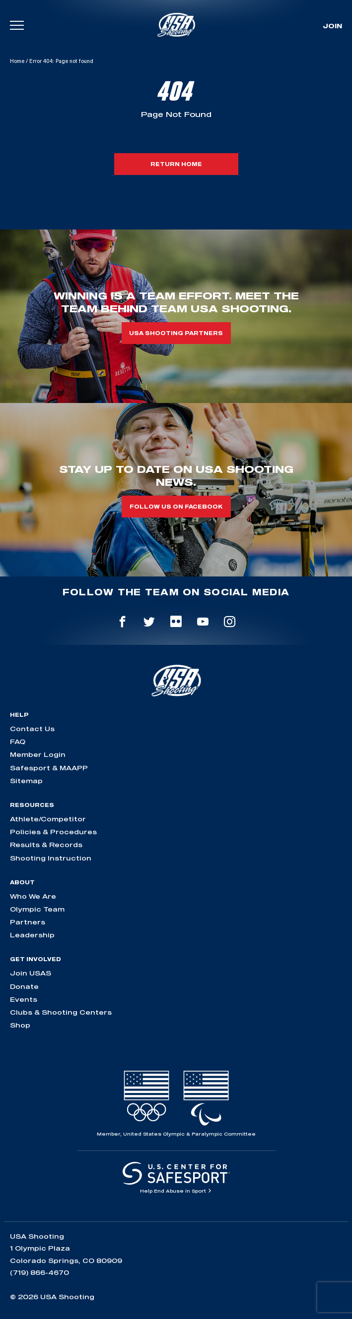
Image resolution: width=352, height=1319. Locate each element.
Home (17, 61)
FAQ (17, 742)
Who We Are (33, 896)
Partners (27, 922)
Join (332, 25)
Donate (24, 986)
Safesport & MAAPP (49, 768)
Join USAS (30, 973)
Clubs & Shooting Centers (61, 1012)
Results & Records (46, 845)
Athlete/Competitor (48, 819)
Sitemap (26, 781)
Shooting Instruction (50, 858)
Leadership (32, 935)
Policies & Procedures (53, 832)
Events (23, 999)
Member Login (38, 754)
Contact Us (32, 729)
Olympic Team (37, 909)
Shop (20, 1025)
